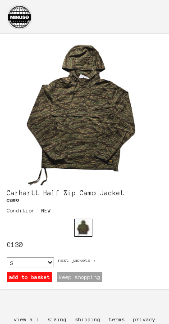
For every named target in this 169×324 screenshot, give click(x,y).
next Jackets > (77, 260)
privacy (144, 319)
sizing (57, 319)
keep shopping (79, 277)
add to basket (29, 277)
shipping (87, 319)
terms (117, 319)
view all (26, 319)
